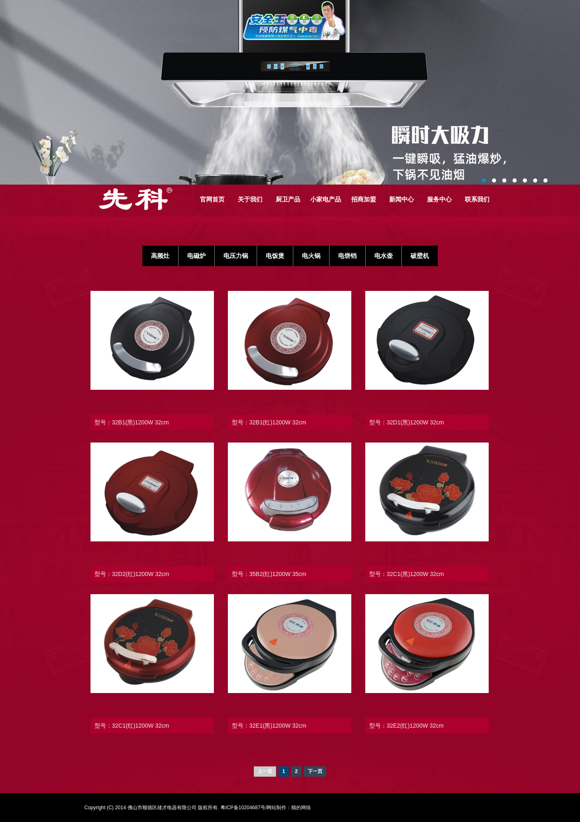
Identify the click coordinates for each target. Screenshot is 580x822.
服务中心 (439, 199)
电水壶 (383, 255)
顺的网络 (301, 807)
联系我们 (477, 199)
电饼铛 (347, 255)
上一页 (265, 771)
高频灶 (160, 255)
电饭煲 (275, 255)
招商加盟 (363, 199)
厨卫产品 (288, 199)
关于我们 (250, 199)
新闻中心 (401, 199)
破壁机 (420, 255)
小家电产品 (325, 199)
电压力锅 (235, 255)
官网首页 (212, 199)
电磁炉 (196, 255)
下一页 (315, 771)
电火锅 (311, 255)
